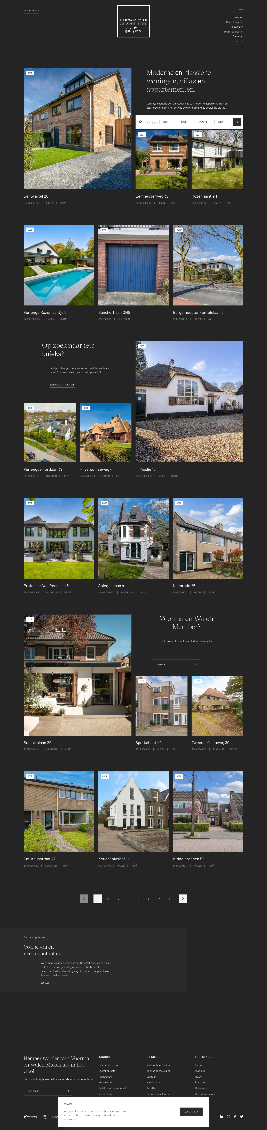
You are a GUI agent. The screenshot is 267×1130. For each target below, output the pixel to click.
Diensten (238, 36)
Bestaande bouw (108, 1065)
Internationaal (106, 1093)
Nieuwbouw (236, 26)
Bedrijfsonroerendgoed (112, 1088)
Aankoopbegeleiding (158, 1070)
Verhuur (151, 1076)
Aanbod (238, 17)
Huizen (199, 1076)
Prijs (183, 122)
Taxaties (151, 1088)
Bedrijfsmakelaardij (158, 1093)
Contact (238, 41)
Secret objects (234, 21)
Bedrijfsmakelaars (205, 1093)
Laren (198, 1065)
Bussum (200, 1082)
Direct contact (31, 10)
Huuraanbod (105, 1082)
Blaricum (200, 1070)
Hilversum (201, 1088)
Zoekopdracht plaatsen (62, 384)
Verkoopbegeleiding (158, 1065)
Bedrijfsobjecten (233, 31)
